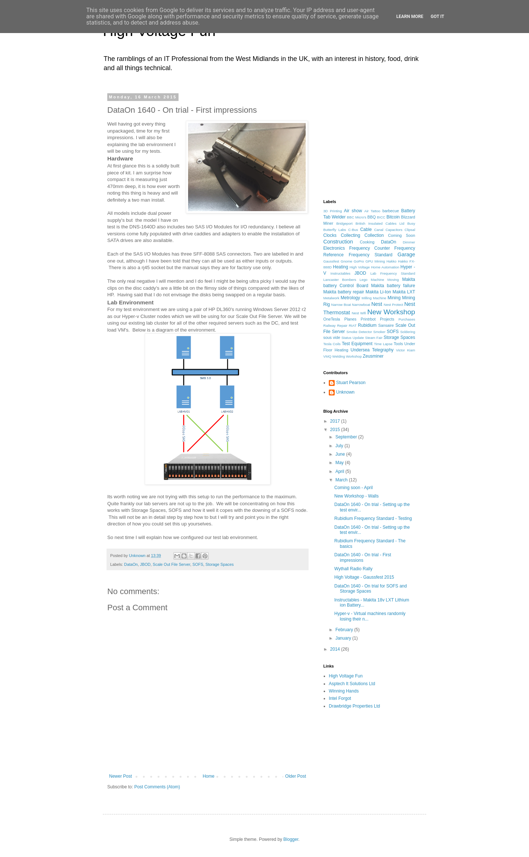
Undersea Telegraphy (371, 349)
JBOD (145, 564)
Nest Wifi (359, 313)
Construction (338, 242)
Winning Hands (344, 691)
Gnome (346, 261)
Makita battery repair (343, 291)
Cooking (367, 242)
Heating (340, 267)
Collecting (350, 235)
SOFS (197, 564)
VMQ (327, 356)
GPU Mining (375, 261)
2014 (335, 649)
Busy (411, 223)
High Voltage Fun (346, 676)
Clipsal (409, 230)
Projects (387, 319)
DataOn (131, 564)
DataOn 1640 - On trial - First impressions (362, 557)
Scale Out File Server (171, 564)
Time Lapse (383, 344)
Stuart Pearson (351, 382)
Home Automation (385, 267)
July (340, 445)
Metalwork (331, 298)
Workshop (354, 356)
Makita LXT (404, 291)
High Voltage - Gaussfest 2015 (364, 577)
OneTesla (331, 319)
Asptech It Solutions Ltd (352, 683)
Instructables (340, 273)
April (340, 471)
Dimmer (409, 242)
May (340, 462)
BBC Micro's (356, 217)
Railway (329, 325)
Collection (374, 235)
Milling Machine (373, 298)
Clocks (330, 235)
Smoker (379, 332)
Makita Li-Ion (378, 291)
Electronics (334, 248)
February (344, 629)
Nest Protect (393, 305)
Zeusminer (373, 356)
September (346, 437)
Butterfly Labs (334, 230)
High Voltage (360, 267)
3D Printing (332, 211)
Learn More (410, 16)
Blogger (290, 839)
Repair (342, 325)
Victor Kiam (405, 350)
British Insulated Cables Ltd (380, 223)
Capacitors (393, 230)
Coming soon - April (353, 487)
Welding (338, 356)
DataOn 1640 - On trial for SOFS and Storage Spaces (370, 588)
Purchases (407, 319)
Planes (350, 319)
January (343, 638)
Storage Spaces (219, 564)
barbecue (390, 211)
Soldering (407, 332)
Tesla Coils (332, 344)
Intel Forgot (340, 698)
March (342, 479)
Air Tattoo (372, 211)
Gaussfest (331, 261)
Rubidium (367, 325)
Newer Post (120, 776)
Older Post (295, 776)
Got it (437, 16)
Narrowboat (361, 305)
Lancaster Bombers (339, 280)
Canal (378, 230)
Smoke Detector (359, 332)
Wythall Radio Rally (353, 568)
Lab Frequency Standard (392, 273)
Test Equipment (357, 343)
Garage (406, 254)
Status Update (352, 338)
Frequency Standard (370, 254)
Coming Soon (401, 235)
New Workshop (391, 312)
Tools (398, 343)
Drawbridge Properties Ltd (354, 706)
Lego (363, 280)
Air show (353, 210)
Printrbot (368, 319)
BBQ (371, 217)
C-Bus (353, 230)
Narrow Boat (341, 305)
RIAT (352, 325)
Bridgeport (344, 223)
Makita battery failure (393, 285)
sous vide (331, 337)
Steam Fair (373, 338)
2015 (335, 429)
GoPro (359, 261)
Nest (376, 304)
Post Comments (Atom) (157, 786)
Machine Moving (385, 280)
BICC (381, 217)
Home (209, 776)
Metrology (350, 297)
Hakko (391, 261)
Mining (394, 297)
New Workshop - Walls (356, 496)
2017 (335, 421)
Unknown (345, 392)
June (340, 454)
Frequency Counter (369, 248)
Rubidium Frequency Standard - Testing (373, 518)
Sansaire (386, 325)
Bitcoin (393, 217)
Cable (365, 229)
